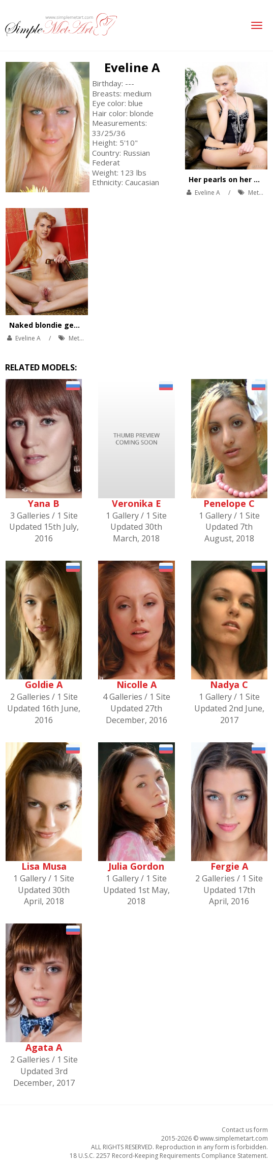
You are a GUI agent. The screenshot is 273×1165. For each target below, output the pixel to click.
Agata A (43, 1047)
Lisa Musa (44, 866)
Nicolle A (136, 684)
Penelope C (229, 503)
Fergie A (229, 866)
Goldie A (44, 684)
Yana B (43, 503)
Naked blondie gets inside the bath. (75, 325)
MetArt (257, 192)
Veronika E (136, 503)
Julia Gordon (136, 866)
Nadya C (229, 684)
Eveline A (132, 67)
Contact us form (245, 1129)
